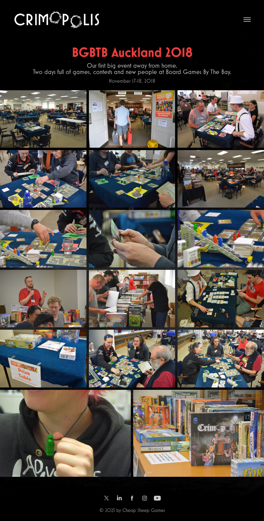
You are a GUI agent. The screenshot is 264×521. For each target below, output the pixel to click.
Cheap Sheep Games (143, 510)
